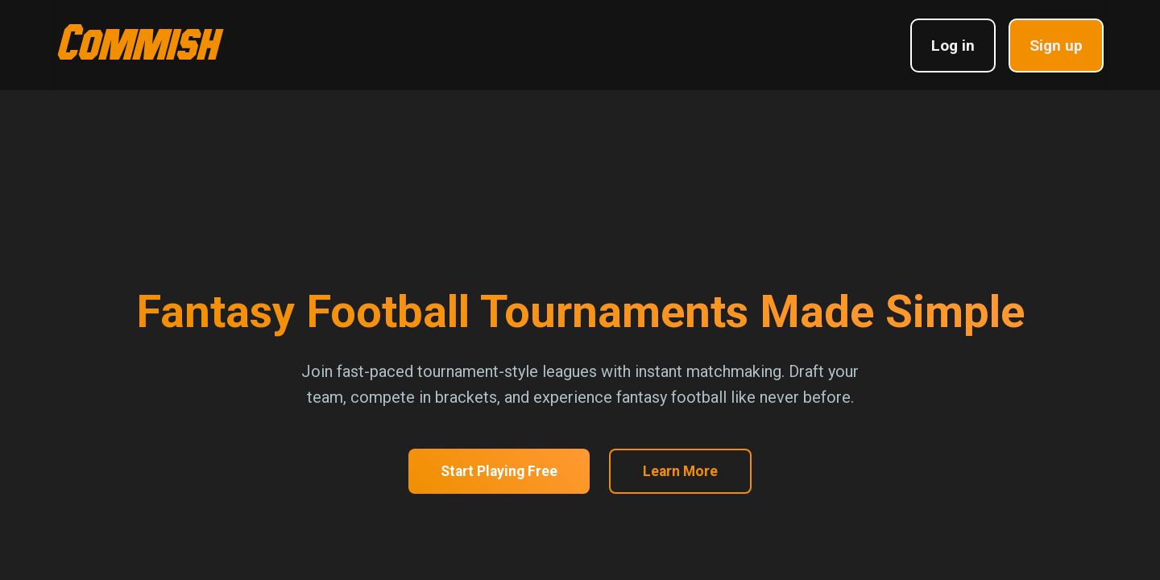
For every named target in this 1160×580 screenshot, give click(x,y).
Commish (137, 39)
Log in (953, 45)
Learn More (680, 471)
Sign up (1056, 45)
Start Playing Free (499, 471)
